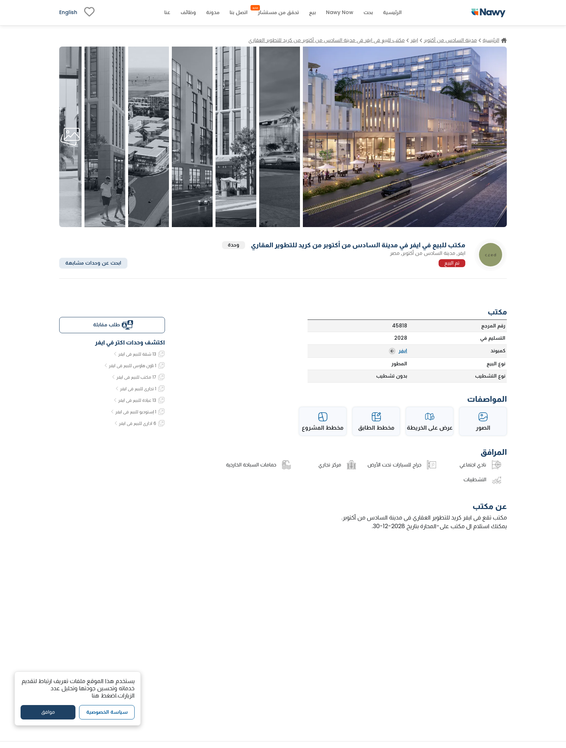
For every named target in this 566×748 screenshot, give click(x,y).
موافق (48, 712)
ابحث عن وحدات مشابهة (93, 262)
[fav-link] (89, 12)
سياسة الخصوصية (107, 712)
